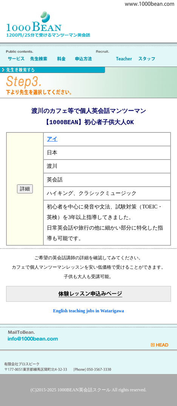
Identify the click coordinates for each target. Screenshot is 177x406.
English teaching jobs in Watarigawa (88, 310)
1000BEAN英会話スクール (84, 389)
